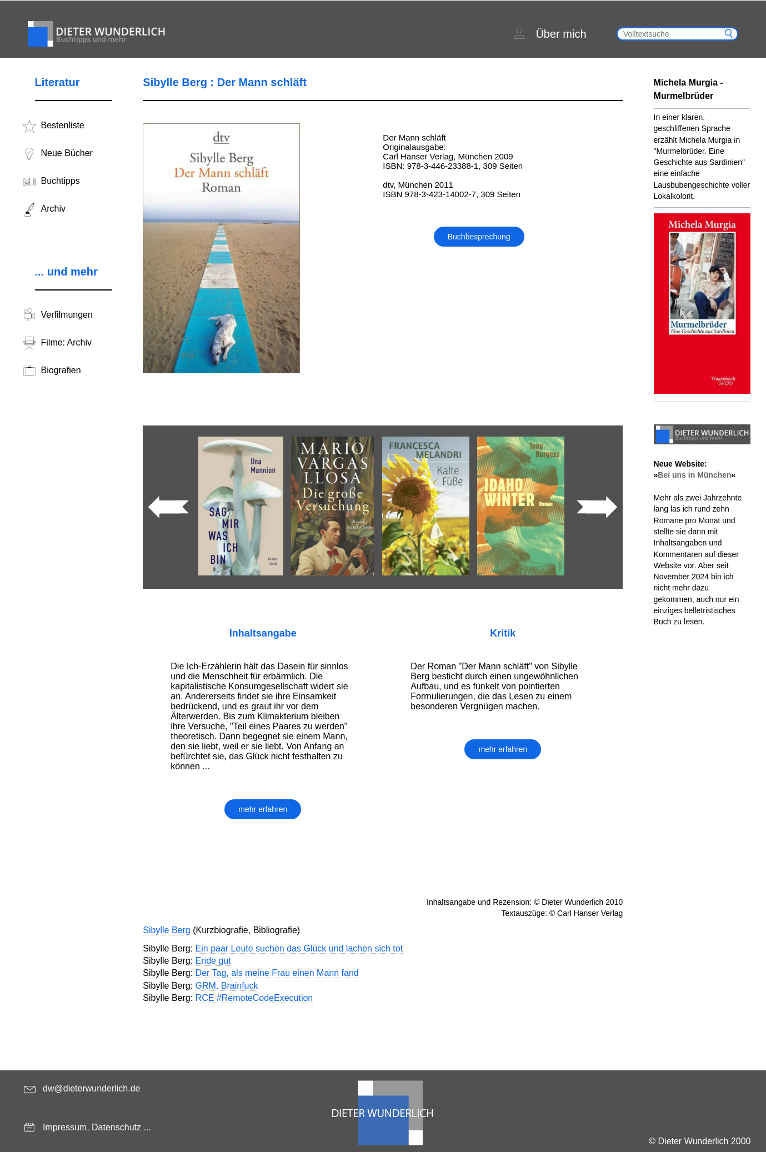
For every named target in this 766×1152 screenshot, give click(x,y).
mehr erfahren (262, 809)
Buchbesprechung (479, 236)
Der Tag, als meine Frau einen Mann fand (277, 973)
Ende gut (213, 960)
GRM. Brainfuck (227, 985)
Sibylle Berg (166, 930)
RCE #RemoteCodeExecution (254, 998)
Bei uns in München (694, 474)
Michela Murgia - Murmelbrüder (688, 89)
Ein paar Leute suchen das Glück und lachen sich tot (299, 948)
